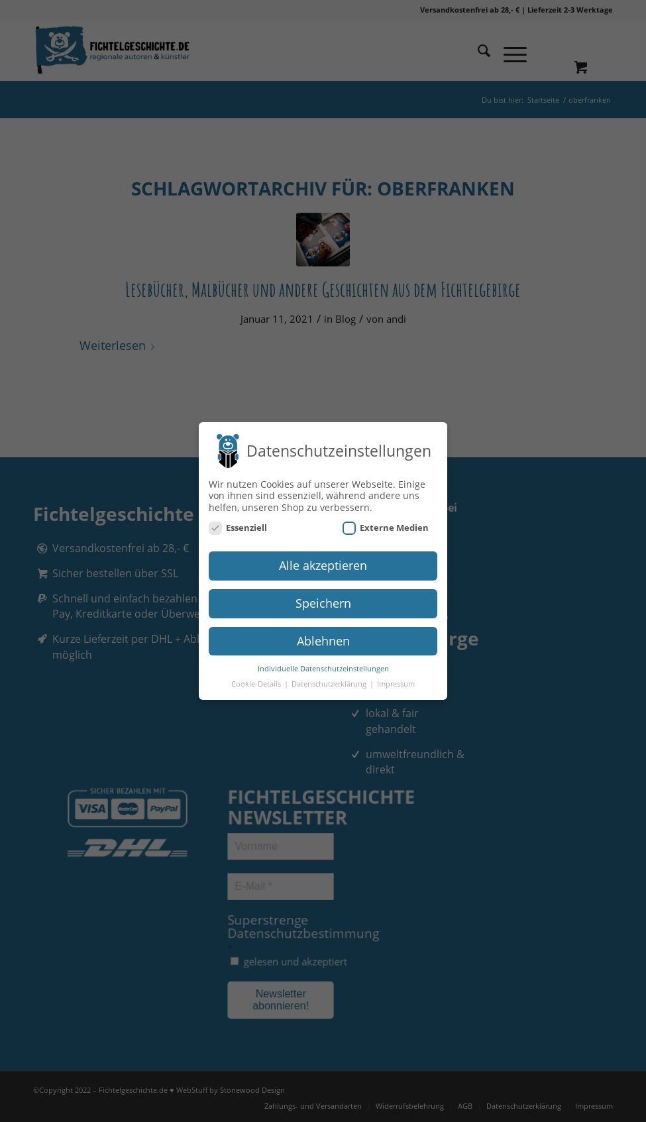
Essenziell (238, 527)
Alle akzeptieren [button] (323, 564)
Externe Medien (386, 527)
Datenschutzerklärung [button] (330, 682)
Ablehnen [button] (323, 639)
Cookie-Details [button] (257, 682)
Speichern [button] (323, 602)
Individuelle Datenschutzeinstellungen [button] (323, 667)
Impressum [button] (396, 682)
